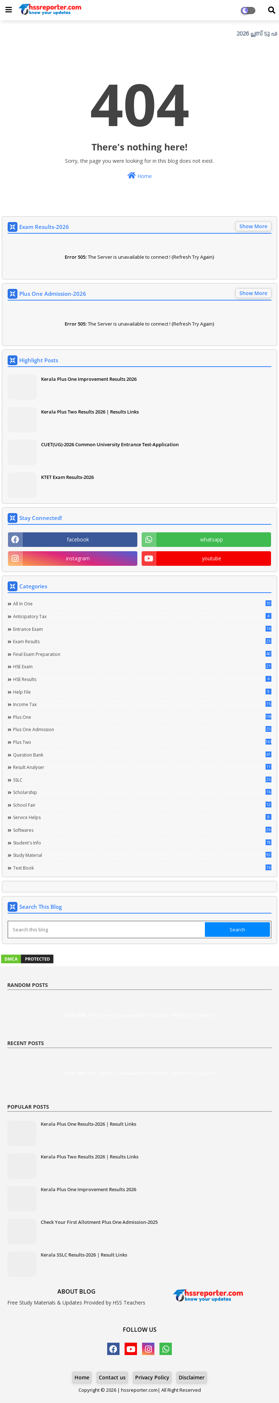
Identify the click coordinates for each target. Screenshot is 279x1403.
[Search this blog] (107, 929)
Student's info (142, 842)
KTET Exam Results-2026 (67, 477)
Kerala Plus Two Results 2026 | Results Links (90, 411)
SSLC (142, 780)
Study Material (142, 855)
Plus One (142, 717)
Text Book (142, 867)
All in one (142, 603)
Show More (253, 226)
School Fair (142, 805)
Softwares (142, 830)
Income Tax (142, 704)
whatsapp (211, 539)
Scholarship (142, 792)
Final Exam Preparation (142, 654)
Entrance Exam (142, 629)
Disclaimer (192, 1377)
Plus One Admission (142, 729)
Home (140, 176)
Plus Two (142, 742)
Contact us (112, 1377)
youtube (211, 558)
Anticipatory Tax (142, 616)
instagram (78, 558)
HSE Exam (142, 666)
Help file (142, 692)
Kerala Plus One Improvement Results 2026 (89, 379)
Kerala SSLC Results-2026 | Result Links (84, 1254)
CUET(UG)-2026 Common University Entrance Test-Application (110, 444)
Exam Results (142, 641)
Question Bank (142, 754)
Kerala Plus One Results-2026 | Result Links (88, 1124)
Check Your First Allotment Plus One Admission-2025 (99, 1222)
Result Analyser (142, 767)
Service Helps (142, 817)
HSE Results (142, 679)
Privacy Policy (152, 1377)
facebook (78, 539)
